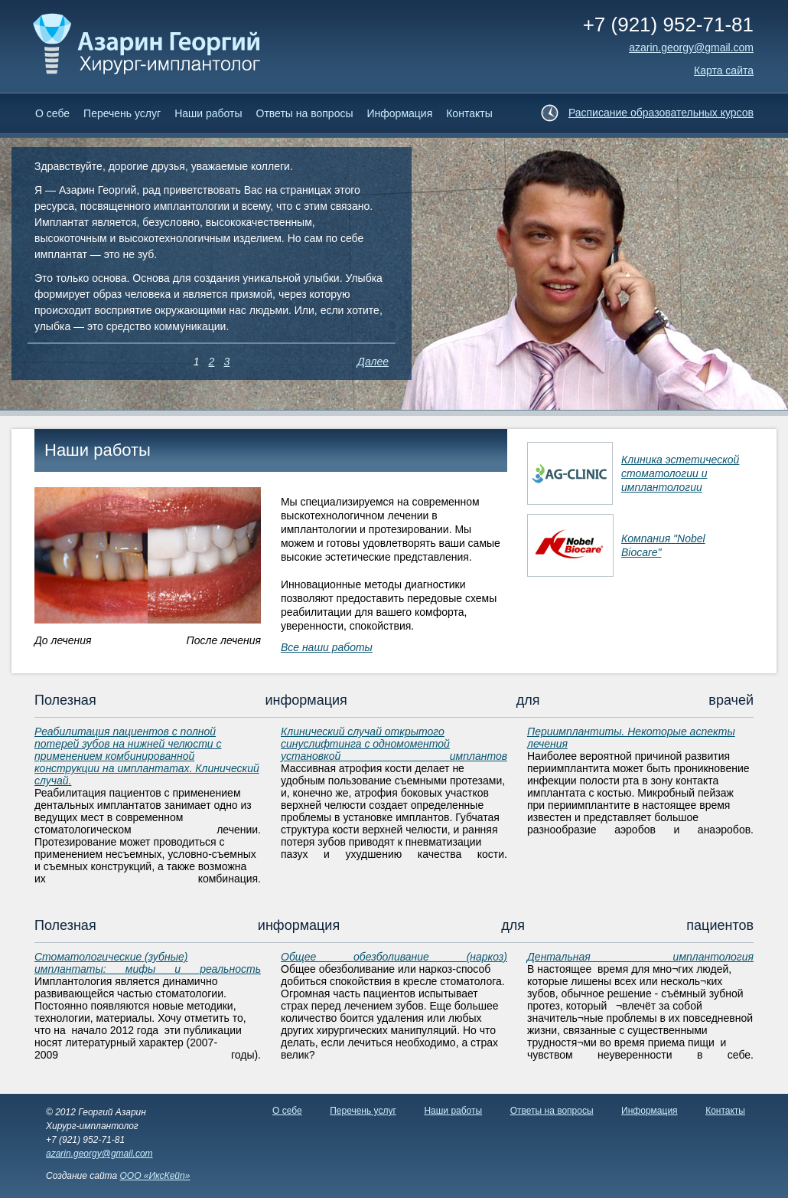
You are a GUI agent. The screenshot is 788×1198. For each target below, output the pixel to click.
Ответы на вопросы (304, 113)
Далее (373, 361)
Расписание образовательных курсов (661, 112)
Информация (400, 113)
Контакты (469, 113)
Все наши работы (327, 647)
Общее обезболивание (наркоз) (394, 957)
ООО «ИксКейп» (154, 1175)
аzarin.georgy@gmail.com (691, 47)
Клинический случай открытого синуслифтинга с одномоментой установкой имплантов (394, 743)
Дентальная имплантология (640, 957)
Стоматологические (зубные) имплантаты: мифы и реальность (147, 963)
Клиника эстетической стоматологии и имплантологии (680, 473)
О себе (52, 113)
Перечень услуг (122, 113)
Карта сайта (724, 70)
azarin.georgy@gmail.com (99, 1153)
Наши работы (208, 113)
